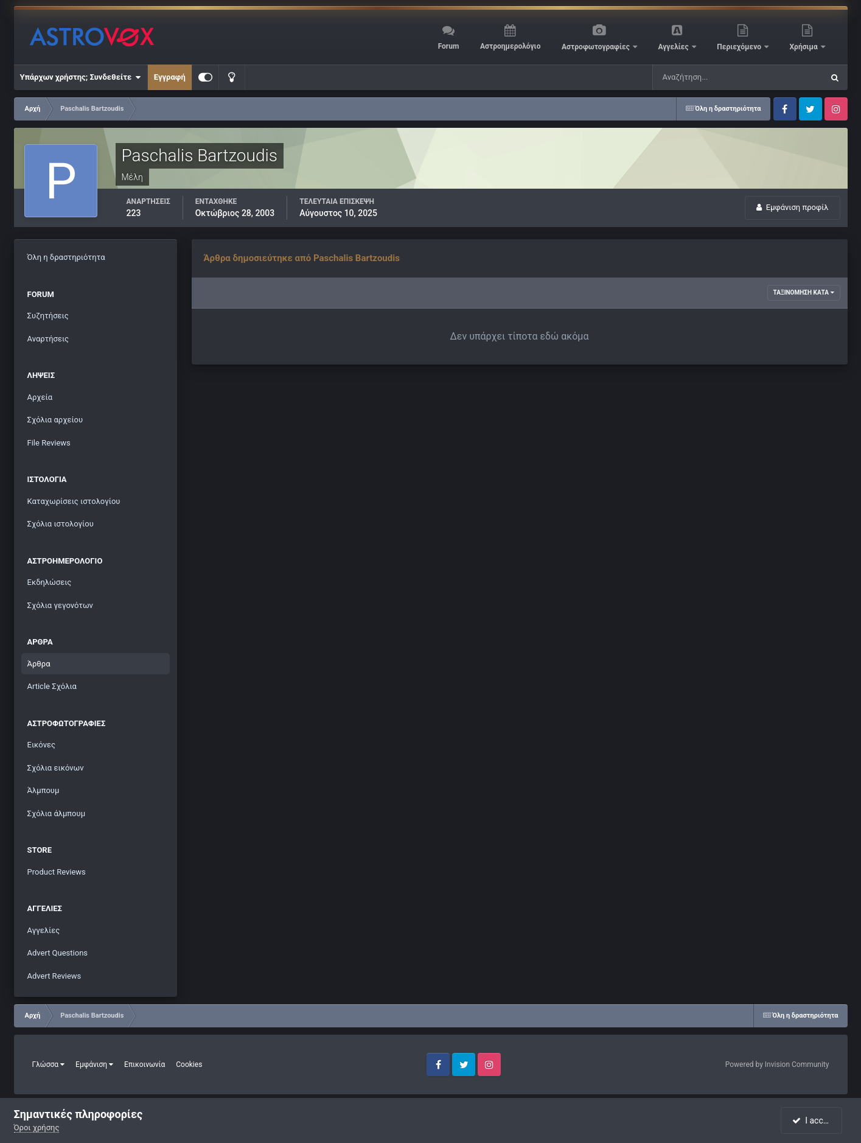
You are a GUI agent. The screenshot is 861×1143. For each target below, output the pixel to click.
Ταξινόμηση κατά (803, 292)
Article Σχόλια (52, 686)
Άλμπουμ (43, 790)
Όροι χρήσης (37, 1127)
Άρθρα (39, 663)
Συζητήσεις (48, 315)
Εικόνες (41, 744)
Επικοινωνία (144, 1064)
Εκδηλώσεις (49, 582)
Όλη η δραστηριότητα (66, 257)
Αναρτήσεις (48, 338)
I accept (813, 1120)
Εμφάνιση (94, 1064)
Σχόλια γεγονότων (60, 605)
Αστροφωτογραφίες (597, 47)
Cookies (189, 1064)
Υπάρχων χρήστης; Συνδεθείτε (80, 77)
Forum (448, 46)
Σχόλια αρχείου (55, 419)
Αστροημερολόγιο (510, 46)
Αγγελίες (674, 47)
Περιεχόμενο (740, 47)
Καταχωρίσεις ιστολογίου (73, 501)
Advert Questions (57, 952)
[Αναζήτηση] (713, 77)
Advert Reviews (54, 975)
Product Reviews (56, 871)
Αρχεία (40, 397)
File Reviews (49, 442)
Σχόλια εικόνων (55, 767)
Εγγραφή (170, 77)
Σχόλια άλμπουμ (56, 813)
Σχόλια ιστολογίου (60, 523)
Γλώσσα (48, 1064)
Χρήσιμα (805, 47)
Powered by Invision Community (777, 1064)
